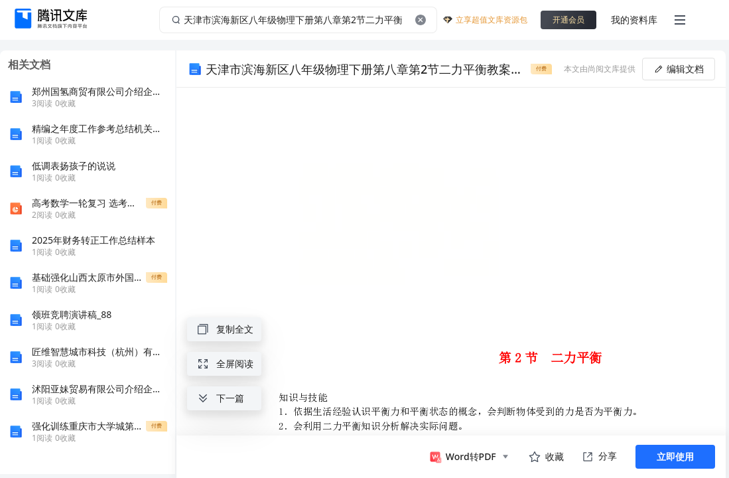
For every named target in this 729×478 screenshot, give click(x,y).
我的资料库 (634, 19)
